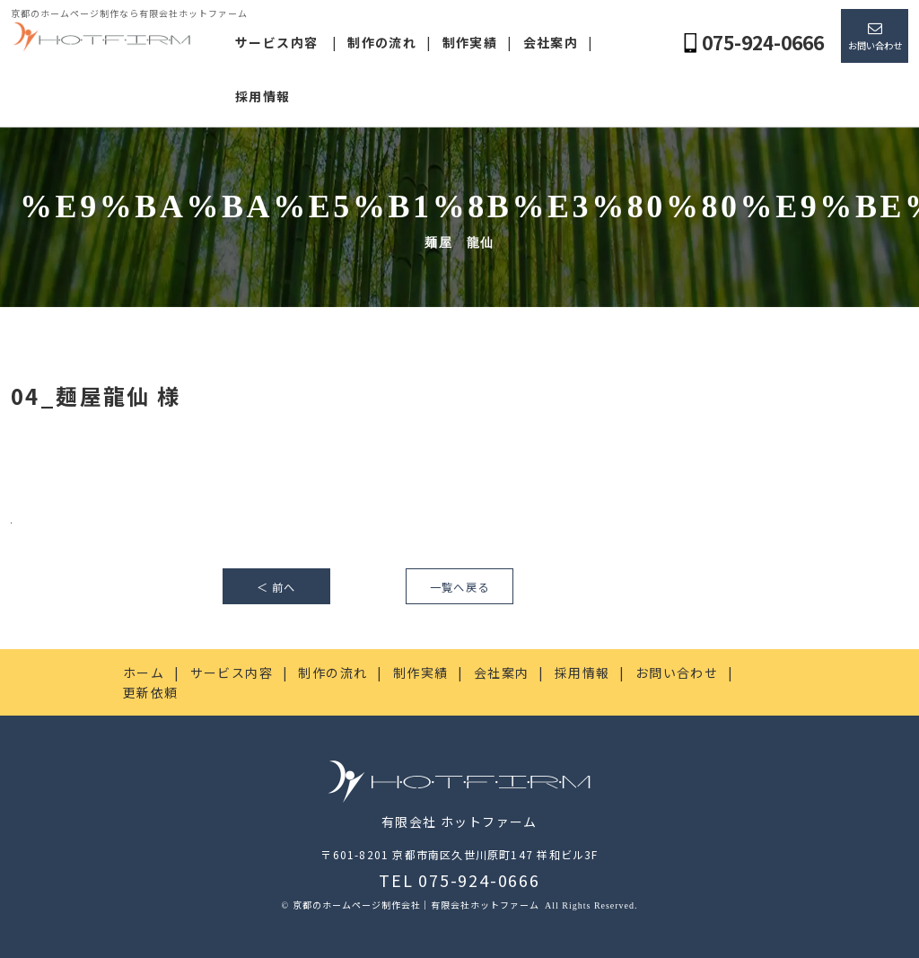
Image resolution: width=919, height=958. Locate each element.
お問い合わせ (875, 45)
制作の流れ (381, 42)
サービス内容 (276, 42)
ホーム (143, 672)
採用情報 (263, 96)
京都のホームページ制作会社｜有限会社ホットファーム (417, 904)
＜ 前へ (276, 587)
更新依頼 (151, 692)
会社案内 (551, 42)
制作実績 (470, 42)
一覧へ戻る (459, 587)
